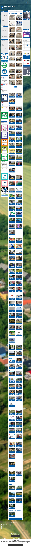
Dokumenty (3, 20)
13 (23, 45)
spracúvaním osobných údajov (15, 534)
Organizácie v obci (4, 37)
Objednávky (3, 45)
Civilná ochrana (3, 25)
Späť (20, 13)
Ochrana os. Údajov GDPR (4, 48)
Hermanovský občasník (4, 36)
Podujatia (3, 29)
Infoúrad (28, 29)
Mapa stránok (2, 538)
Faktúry (2, 44)
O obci (3, 12)
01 (26, 42)
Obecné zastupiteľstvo (4, 15)
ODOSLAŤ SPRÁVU (15, 536)
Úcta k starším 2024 (17, 11)
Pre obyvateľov (3, 1)
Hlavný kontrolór (4, 16)
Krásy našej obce (4, 30)
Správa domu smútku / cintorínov (4, 32)
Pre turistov (8, 1)
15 (26, 45)
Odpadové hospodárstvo (3, 23)
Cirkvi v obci (3, 35)
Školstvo (3, 19)
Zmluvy (2, 41)
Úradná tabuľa (3, 40)
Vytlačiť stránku (5, 538)
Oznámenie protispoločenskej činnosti (4, 51)
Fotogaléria (12, 11)
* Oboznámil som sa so (15, 534)
